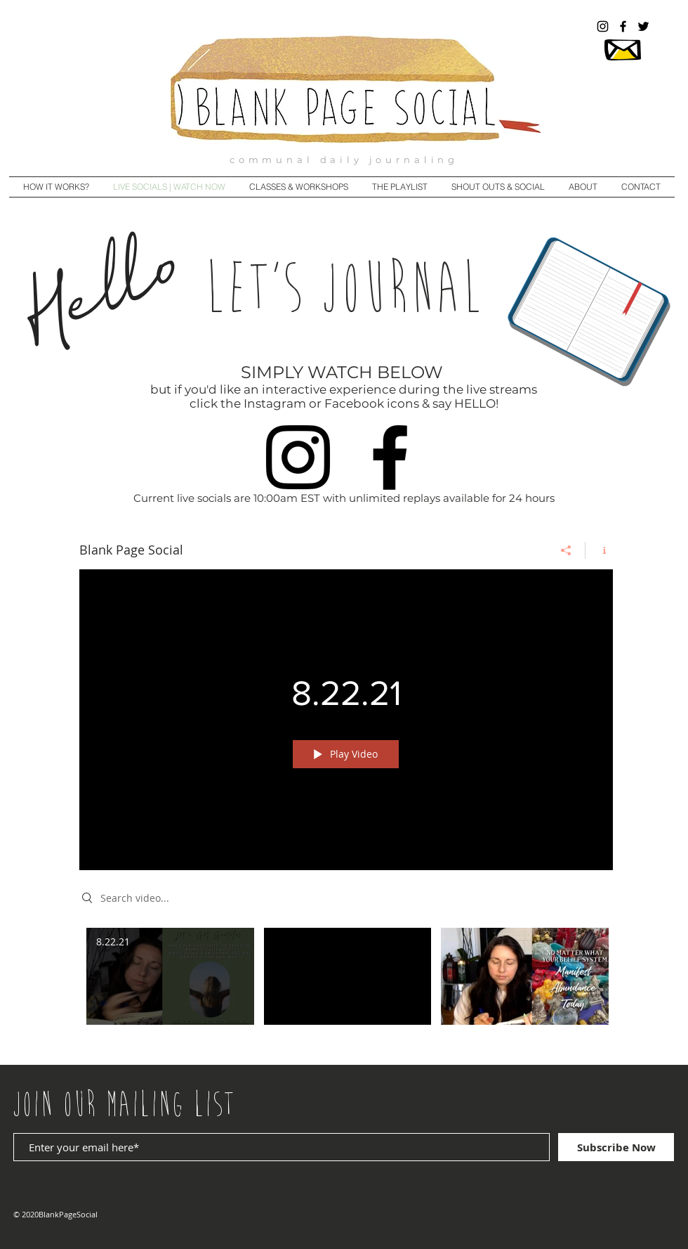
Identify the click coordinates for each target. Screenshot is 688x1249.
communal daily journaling (344, 159)
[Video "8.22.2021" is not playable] (348, 976)
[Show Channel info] (599, 550)
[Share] (566, 550)
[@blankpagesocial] (602, 26)
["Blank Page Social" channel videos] (346, 986)
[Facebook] (390, 457)
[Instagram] (298, 457)
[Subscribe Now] (616, 1147)
